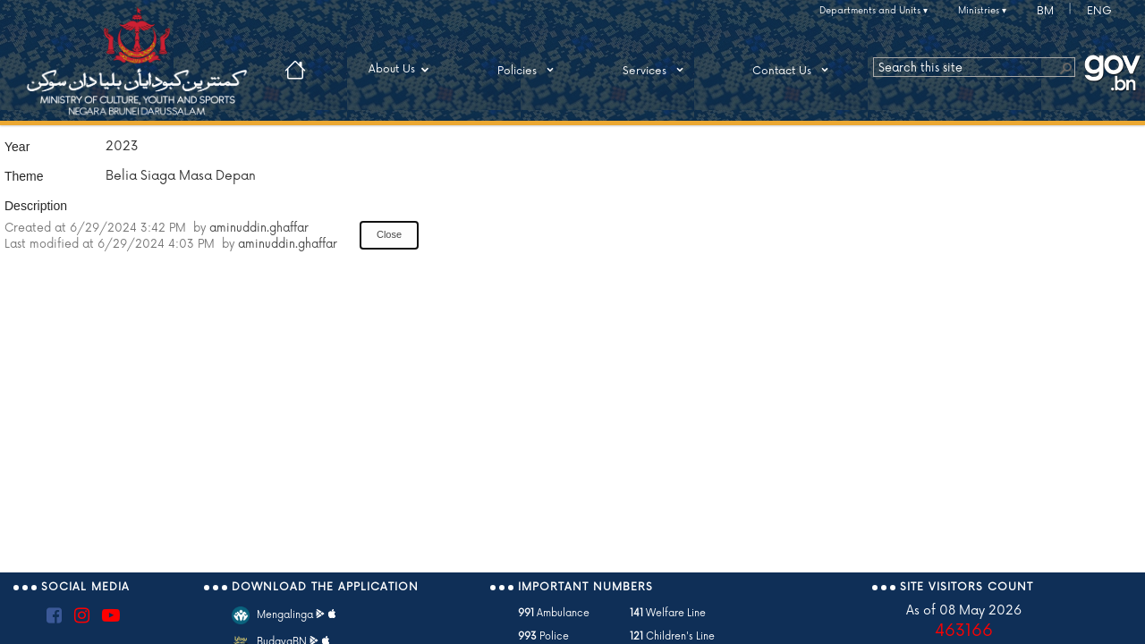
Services (656, 69)
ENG (1099, 11)
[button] (1065, 67)
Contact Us (793, 69)
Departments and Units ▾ (873, 10)
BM (1045, 11)
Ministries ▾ (982, 10)
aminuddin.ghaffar (259, 228)
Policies (528, 69)
